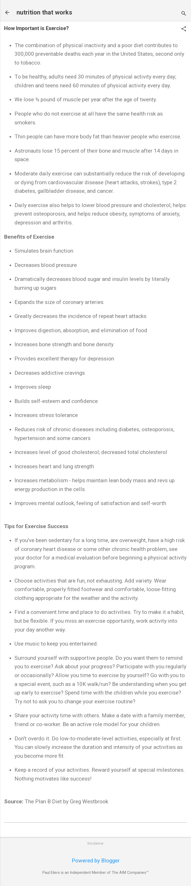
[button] (184, 29)
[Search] (184, 14)
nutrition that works (44, 12)
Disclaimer (95, 843)
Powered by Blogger (96, 860)
